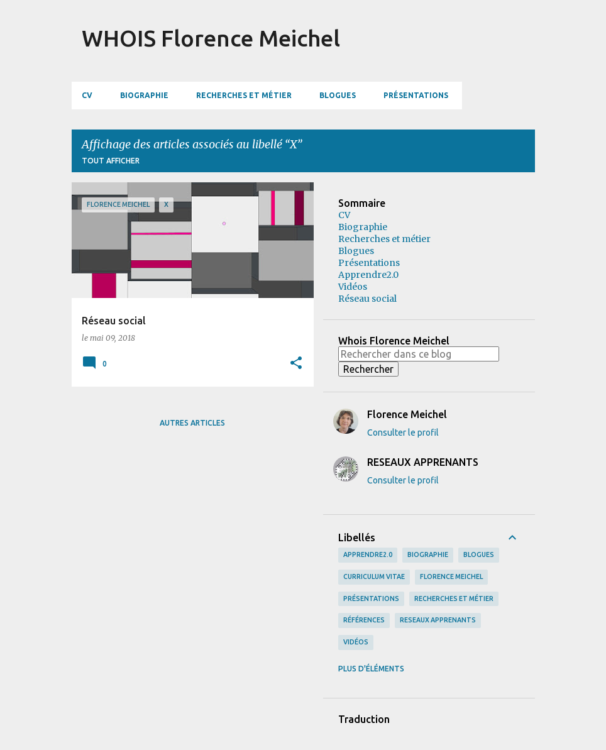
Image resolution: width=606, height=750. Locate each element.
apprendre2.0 (367, 554)
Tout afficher (111, 161)
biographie (427, 554)
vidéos (355, 642)
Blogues (337, 95)
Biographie (144, 95)
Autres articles (192, 423)
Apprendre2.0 (368, 274)
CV (87, 95)
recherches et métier (453, 598)
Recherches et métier (244, 95)
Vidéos (352, 286)
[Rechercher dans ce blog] (418, 353)
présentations (371, 598)
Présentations (415, 95)
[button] (296, 363)
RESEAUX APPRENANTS (438, 620)
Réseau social (367, 298)
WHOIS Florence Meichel (211, 38)
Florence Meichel (451, 576)
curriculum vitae (374, 576)
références (364, 620)
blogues (478, 554)
